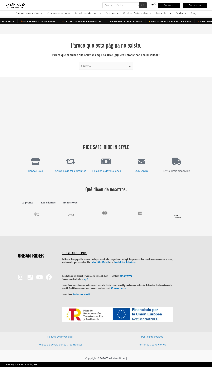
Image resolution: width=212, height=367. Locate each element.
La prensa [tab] (27, 202)
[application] (40, 14)
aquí (86, 279)
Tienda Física (35, 171)
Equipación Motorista (137, 14)
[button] (169, 5)
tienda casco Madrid (81, 294)
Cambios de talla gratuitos (70, 171)
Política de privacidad (60, 336)
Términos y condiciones (152, 344)
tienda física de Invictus (125, 262)
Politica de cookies (152, 336)
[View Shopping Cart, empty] (152, 5)
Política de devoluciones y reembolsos (60, 344)
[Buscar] (143, 5)
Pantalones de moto (87, 14)
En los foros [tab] (70, 202)
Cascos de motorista (29, 14)
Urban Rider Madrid (100, 262)
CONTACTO (141, 171)
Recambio (163, 14)
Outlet (181, 14)
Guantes (112, 14)
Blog (193, 13)
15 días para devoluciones (106, 171)
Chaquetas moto (58, 14)
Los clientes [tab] (48, 202)
